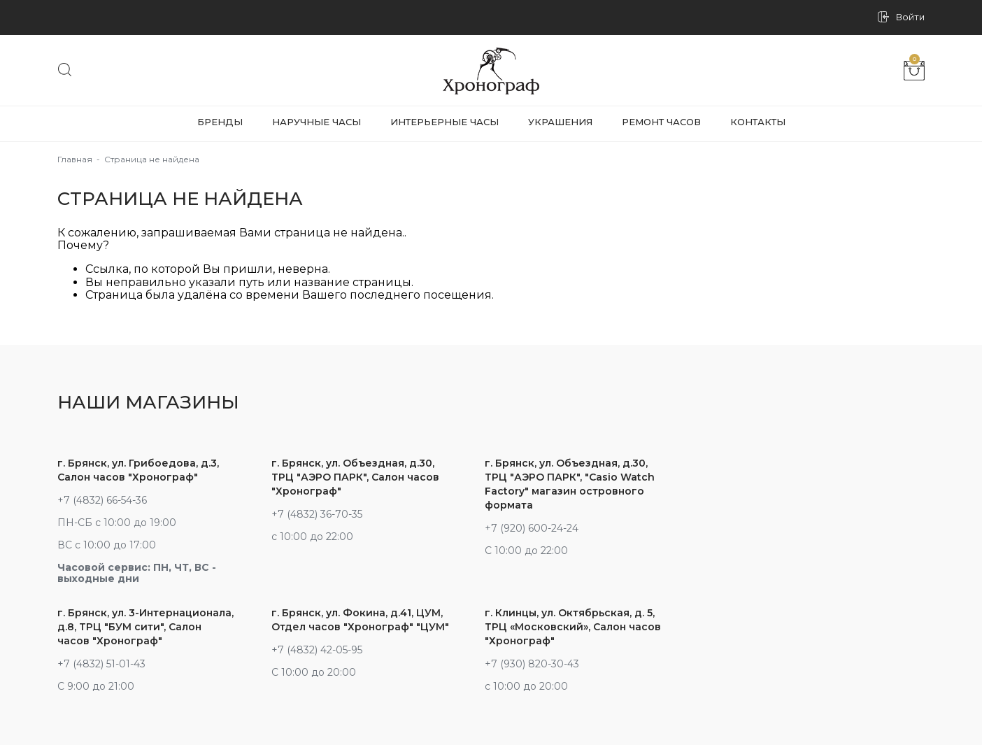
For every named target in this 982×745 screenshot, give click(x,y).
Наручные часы (316, 121)
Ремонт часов (661, 121)
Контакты (757, 121)
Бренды (220, 121)
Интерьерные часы (444, 121)
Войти (910, 17)
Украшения (560, 121)
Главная (74, 159)
